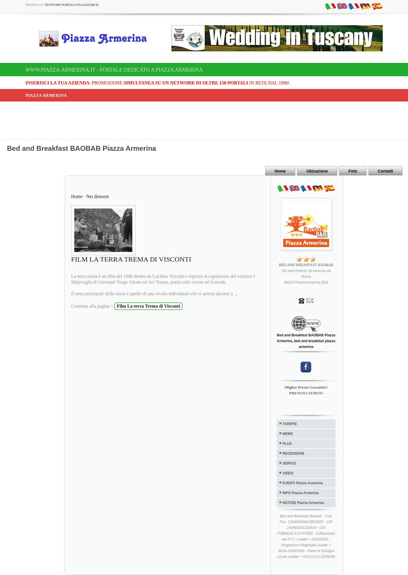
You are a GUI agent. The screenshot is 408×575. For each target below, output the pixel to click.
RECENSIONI (293, 453)
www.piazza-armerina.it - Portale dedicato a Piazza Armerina (114, 70)
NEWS (288, 434)
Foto (353, 171)
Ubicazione (317, 171)
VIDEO (288, 473)
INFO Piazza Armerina (301, 493)
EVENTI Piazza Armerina (303, 483)
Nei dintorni (97, 196)
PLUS (287, 444)
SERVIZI (289, 463)
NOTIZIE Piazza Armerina (303, 503)
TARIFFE (290, 424)
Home (280, 171)
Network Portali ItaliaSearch (72, 4)
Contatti (385, 171)
